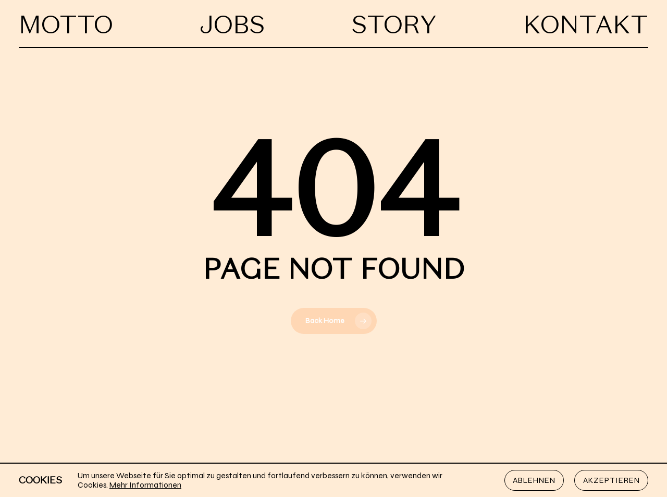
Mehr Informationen (145, 485)
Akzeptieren (611, 480)
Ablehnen (534, 480)
